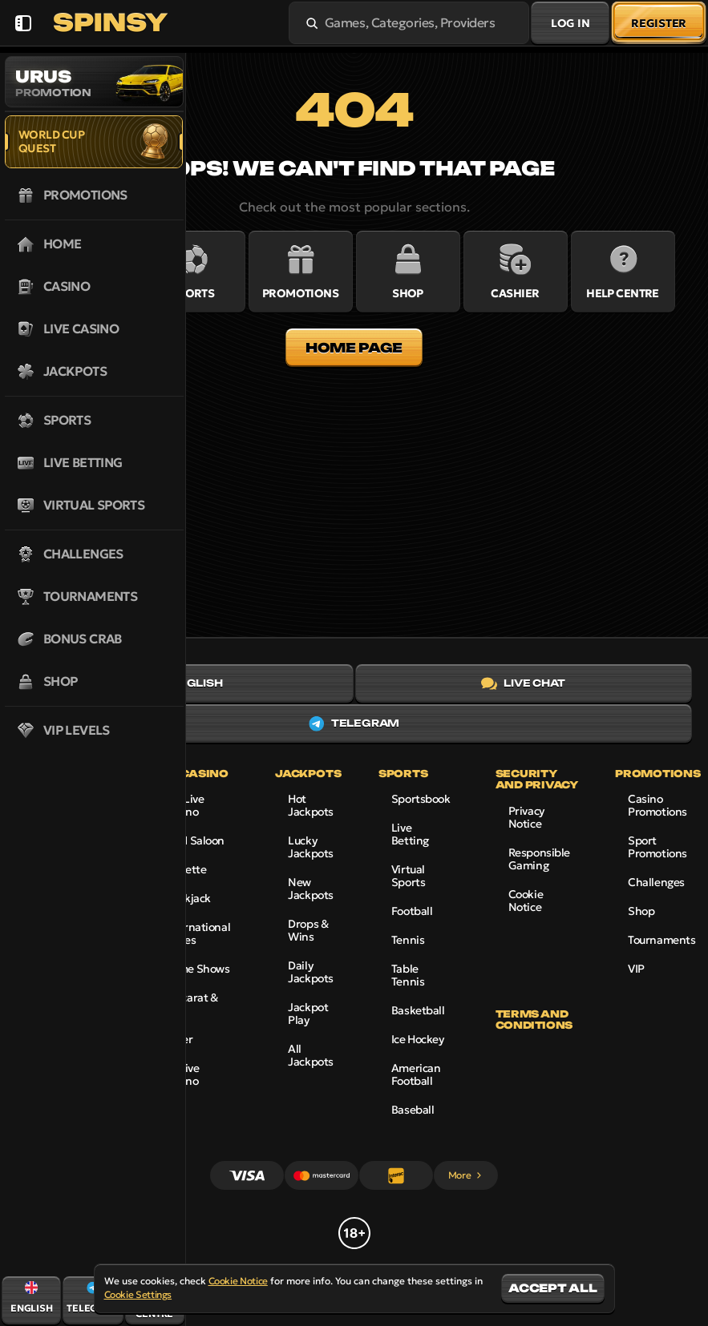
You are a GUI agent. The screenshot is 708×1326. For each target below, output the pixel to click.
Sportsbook (421, 799)
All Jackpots (311, 1055)
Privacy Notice (526, 817)
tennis (407, 940)
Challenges (656, 882)
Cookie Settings (138, 1294)
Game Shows (197, 968)
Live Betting (410, 834)
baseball (413, 1109)
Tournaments (661, 940)
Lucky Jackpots (311, 846)
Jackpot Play (308, 1013)
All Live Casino (182, 1074)
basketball (418, 1010)
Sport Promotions (657, 846)
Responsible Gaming (539, 859)
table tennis (407, 975)
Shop (641, 911)
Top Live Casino (184, 805)
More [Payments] (466, 1175)
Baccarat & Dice (191, 1004)
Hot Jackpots (311, 805)
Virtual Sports (408, 875)
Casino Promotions (657, 805)
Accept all (552, 1288)
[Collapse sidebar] (23, 23)
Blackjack (187, 898)
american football (416, 1074)
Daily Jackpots (311, 971)
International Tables (197, 933)
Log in (570, 23)
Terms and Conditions (534, 1020)
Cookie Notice (525, 900)
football (412, 911)
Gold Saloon (194, 840)
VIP (636, 968)
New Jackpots (311, 888)
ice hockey (417, 1039)
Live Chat (523, 683)
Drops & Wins (308, 930)
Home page (354, 348)
